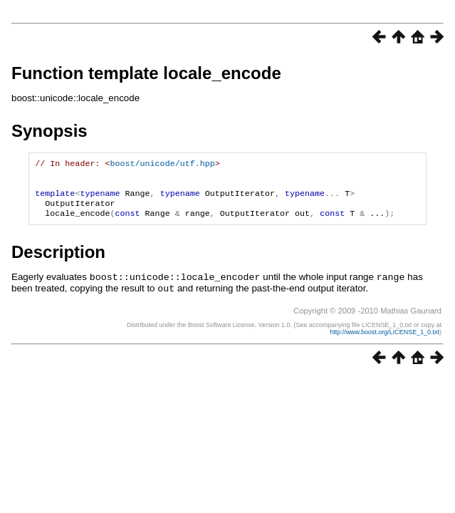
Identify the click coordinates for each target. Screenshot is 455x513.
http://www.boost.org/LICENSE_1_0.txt (384, 339)
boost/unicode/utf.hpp (162, 164)
